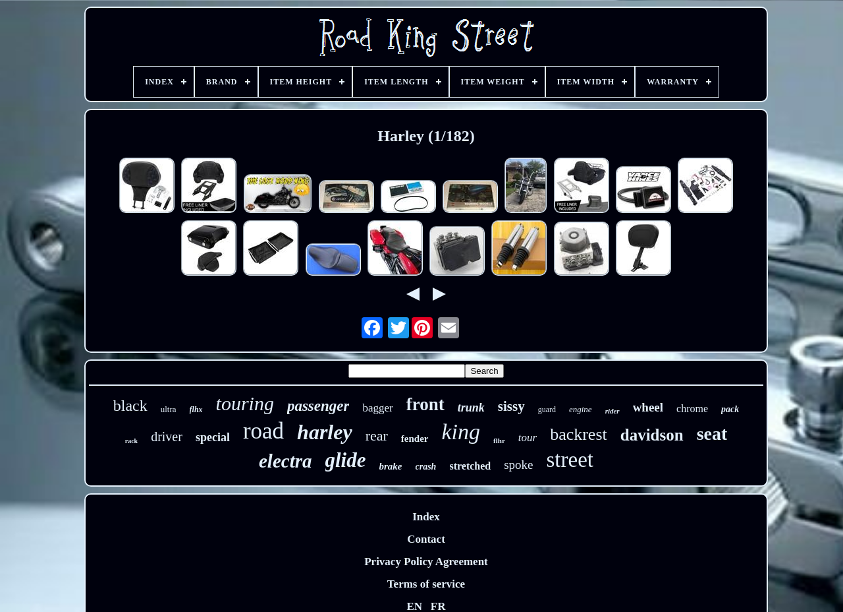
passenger (318, 406)
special (213, 437)
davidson (652, 435)
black (130, 405)
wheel (648, 407)
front (425, 404)
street (570, 460)
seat (712, 433)
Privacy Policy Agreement (426, 561)
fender (415, 438)
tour (527, 437)
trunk (471, 407)
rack (131, 440)
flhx (196, 409)
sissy (511, 406)
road (263, 431)
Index (426, 516)
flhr (499, 440)
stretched (470, 466)
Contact (426, 539)
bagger (377, 408)
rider (612, 411)
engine (580, 409)
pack (730, 409)
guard (547, 409)
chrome (692, 408)
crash (426, 467)
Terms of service (426, 584)
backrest (578, 434)
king (461, 431)
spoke (518, 465)
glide (345, 460)
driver (166, 436)
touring (245, 403)
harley (324, 432)
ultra (169, 409)
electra (285, 461)
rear (377, 435)
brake (390, 466)
